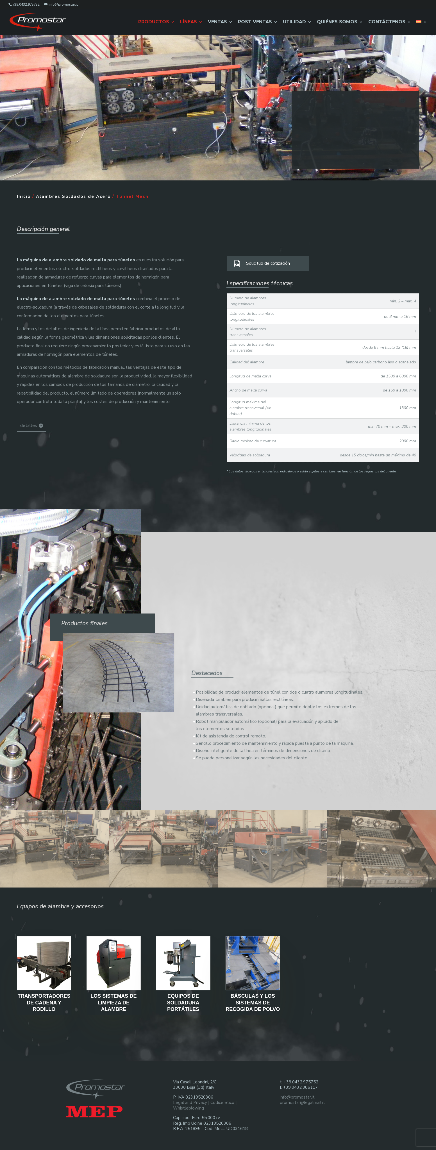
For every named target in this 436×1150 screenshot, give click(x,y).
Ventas (217, 22)
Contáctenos (386, 22)
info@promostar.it (297, 1093)
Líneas (188, 22)
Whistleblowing (188, 1104)
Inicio (24, 192)
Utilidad (294, 22)
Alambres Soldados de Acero (73, 192)
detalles (28, 421)
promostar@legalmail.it (302, 1098)
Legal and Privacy (190, 1098)
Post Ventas (255, 22)
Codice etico (222, 1098)
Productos (153, 22)
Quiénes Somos (337, 22)
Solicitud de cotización (268, 259)
